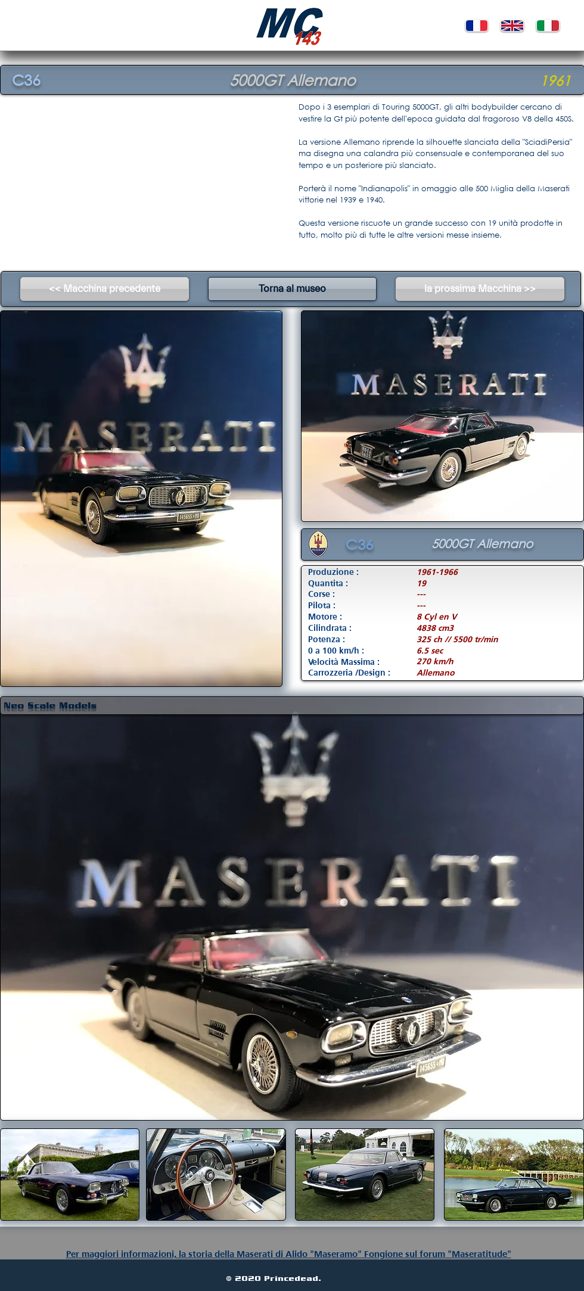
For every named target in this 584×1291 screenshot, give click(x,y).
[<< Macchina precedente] (104, 289)
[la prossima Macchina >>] (480, 289)
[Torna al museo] (292, 289)
